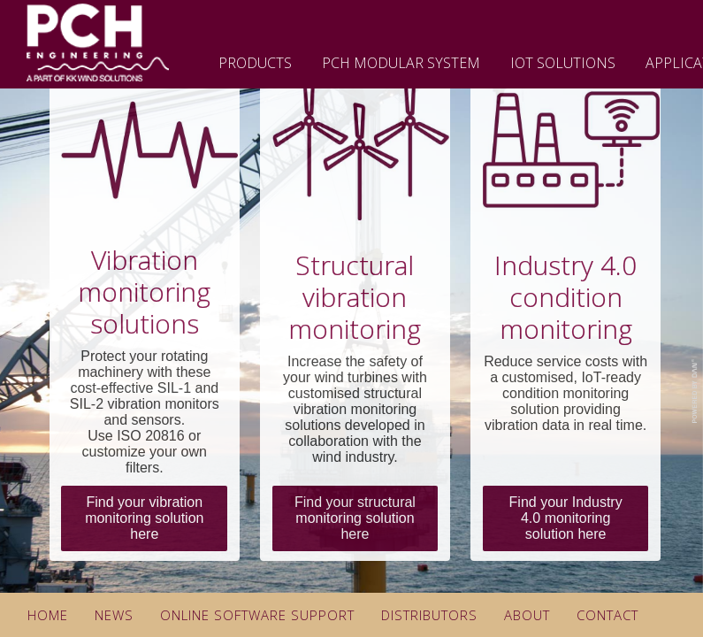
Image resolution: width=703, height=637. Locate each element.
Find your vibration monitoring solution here (144, 518)
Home (47, 615)
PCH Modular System (401, 63)
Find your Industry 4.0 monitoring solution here (566, 518)
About (527, 615)
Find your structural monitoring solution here (355, 518)
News (114, 615)
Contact (607, 615)
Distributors (429, 615)
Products (255, 63)
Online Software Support (257, 615)
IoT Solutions (562, 63)
